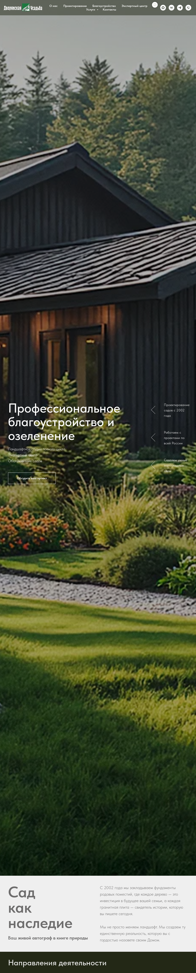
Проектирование (75, 6)
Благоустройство (104, 6)
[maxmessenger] (163, 8)
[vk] (171, 8)
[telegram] (180, 8)
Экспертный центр (134, 6)
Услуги (91, 9)
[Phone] (188, 8)
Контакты (109, 9)
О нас (53, 6)
